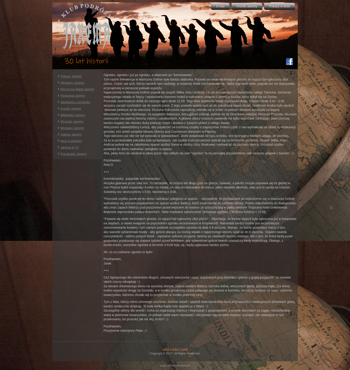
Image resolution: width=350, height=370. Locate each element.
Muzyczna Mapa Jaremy (77, 89)
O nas (220, 6)
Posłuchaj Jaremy (72, 95)
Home (200, 6)
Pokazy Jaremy (71, 76)
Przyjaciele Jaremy (73, 154)
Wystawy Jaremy (72, 128)
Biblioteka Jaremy (72, 115)
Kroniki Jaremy (247, 6)
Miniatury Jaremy (72, 83)
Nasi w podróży (71, 141)
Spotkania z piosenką (75, 102)
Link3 (184, 349)
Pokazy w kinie (279, 6)
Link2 (174, 349)
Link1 (165, 349)
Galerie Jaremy (71, 134)
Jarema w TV (69, 147)
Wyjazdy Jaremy (71, 121)
